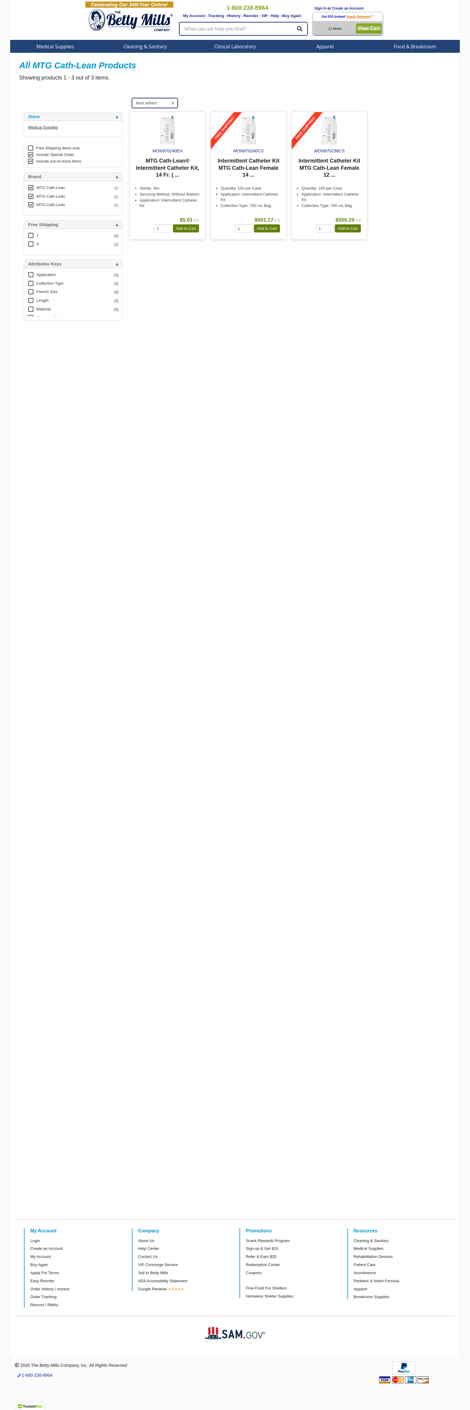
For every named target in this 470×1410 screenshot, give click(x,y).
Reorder (250, 15)
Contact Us (148, 1256)
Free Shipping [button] (43, 224)
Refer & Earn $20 (261, 1256)
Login (35, 1240)
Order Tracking (43, 1297)
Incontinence (365, 1273)
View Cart (369, 28)
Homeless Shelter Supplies (269, 1296)
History (233, 15)
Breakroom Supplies (371, 1297)
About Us (146, 1240)
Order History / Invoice (50, 1289)
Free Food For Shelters (266, 1288)
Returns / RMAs (44, 1305)
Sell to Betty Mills (153, 1273)
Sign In (320, 8)
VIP (264, 15)
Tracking (216, 15)
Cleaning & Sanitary (145, 46)
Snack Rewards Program (268, 1240)
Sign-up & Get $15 (262, 1248)
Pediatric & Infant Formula (376, 1281)
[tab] (73, 116)
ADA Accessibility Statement (163, 1281)
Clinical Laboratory (235, 46)
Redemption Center (263, 1264)
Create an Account (348, 8)
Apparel (325, 46)
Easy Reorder (42, 1281)
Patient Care (365, 1264)
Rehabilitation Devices (373, 1256)
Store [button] (34, 116)
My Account (194, 15)
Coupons (254, 1273)
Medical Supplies (55, 46)
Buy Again (291, 15)
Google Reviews (152, 1289)
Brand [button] (34, 176)
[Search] (299, 28)
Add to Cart (186, 228)
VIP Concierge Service (158, 1264)
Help (275, 15)
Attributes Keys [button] (44, 264)
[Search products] (243, 29)
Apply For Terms (44, 1273)
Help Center (148, 1248)
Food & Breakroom (415, 46)
